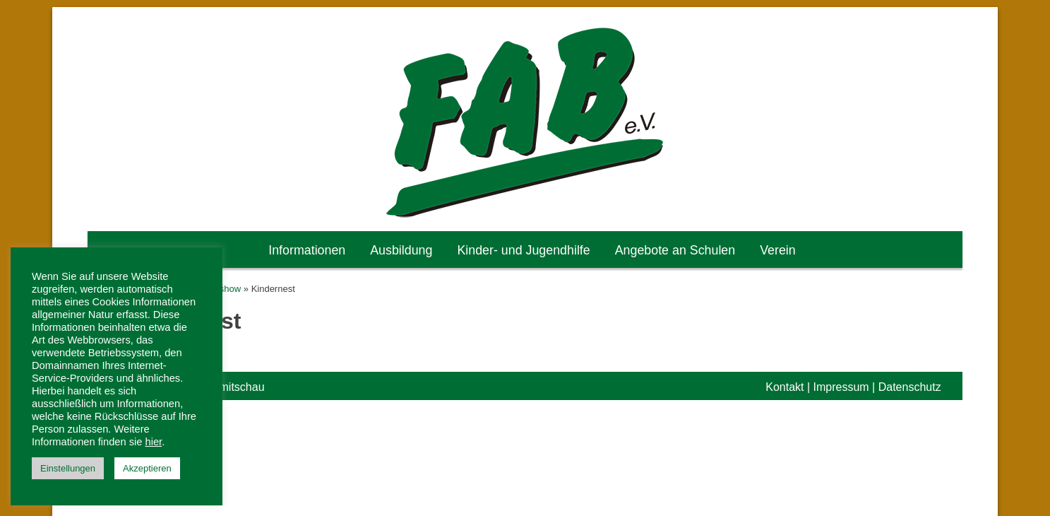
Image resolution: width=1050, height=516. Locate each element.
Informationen (306, 250)
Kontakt (784, 387)
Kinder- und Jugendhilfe (523, 250)
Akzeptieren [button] (147, 468)
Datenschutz (909, 387)
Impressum (841, 387)
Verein (778, 250)
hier (153, 441)
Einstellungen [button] (67, 468)
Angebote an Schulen (675, 250)
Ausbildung (401, 250)
